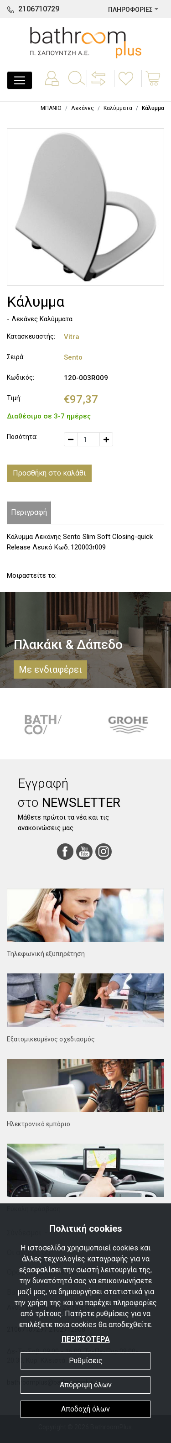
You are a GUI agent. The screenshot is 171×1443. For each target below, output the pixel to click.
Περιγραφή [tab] (29, 512)
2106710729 (38, 9)
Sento (73, 357)
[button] (99, 85)
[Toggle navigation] (19, 80)
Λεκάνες (82, 108)
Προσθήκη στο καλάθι (49, 473)
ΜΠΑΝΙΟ (51, 108)
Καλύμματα (118, 108)
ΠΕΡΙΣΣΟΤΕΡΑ (86, 1339)
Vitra (71, 337)
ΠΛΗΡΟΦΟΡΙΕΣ (130, 9)
